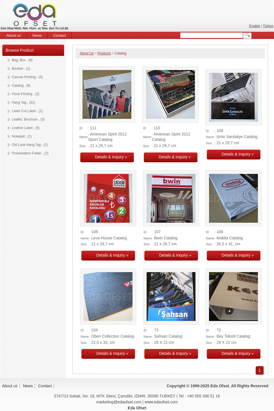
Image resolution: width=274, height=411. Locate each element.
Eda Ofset (36, 18)
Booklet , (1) (21, 69)
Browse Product (20, 50)
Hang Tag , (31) (23, 102)
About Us (86, 53)
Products (104, 53)
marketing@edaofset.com (119, 402)
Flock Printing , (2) (25, 94)
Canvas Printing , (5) (27, 77)
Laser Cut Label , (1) (27, 111)
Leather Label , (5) (26, 128)
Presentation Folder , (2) (30, 153)
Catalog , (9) (21, 86)
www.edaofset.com (161, 402)
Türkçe (268, 26)
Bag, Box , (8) (22, 60)
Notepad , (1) (22, 136)
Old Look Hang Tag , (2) (30, 145)
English (254, 26)
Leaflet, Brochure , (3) (28, 119)
